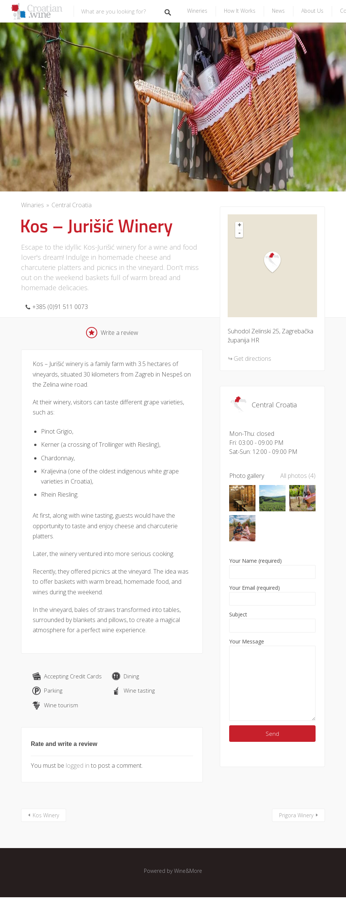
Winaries (32, 205)
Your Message (272, 679)
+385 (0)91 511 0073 (60, 307)
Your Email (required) (272, 595)
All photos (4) (298, 476)
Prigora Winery (296, 815)
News (278, 10)
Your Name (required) (272, 568)
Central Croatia (71, 205)
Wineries (197, 10)
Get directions (252, 358)
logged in (77, 765)
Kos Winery (46, 815)
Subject (272, 622)
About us (312, 10)
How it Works (239, 10)
